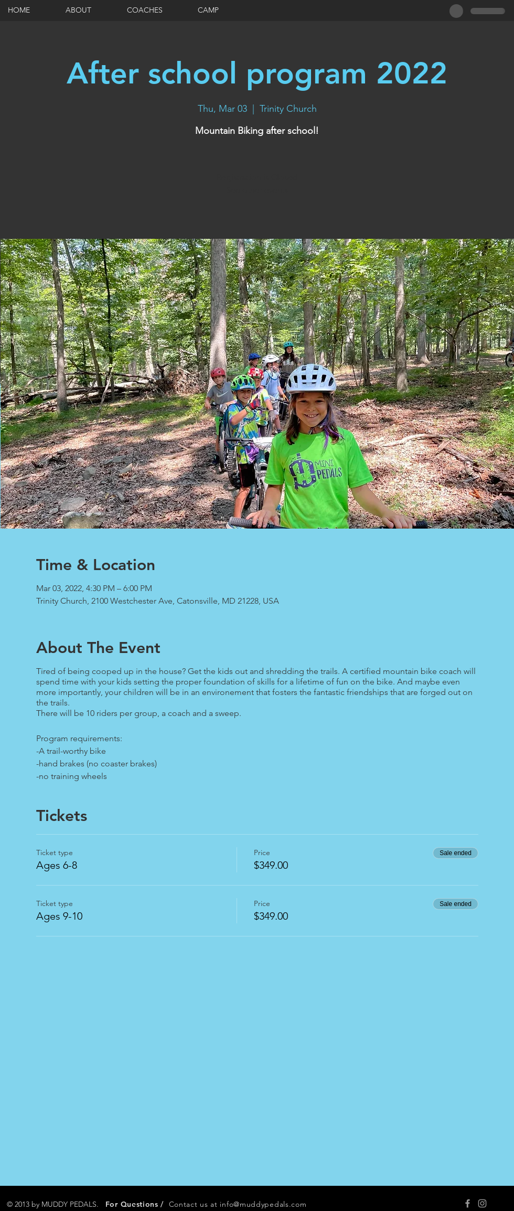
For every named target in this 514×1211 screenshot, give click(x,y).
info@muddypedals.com (263, 1204)
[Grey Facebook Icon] (467, 1203)
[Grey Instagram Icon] (482, 1203)
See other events (257, 190)
